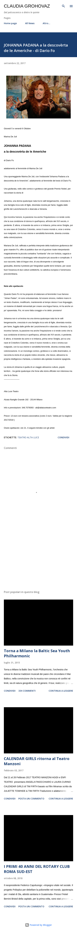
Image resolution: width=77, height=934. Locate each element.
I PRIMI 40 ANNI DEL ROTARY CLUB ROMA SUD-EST (37, 869)
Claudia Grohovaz (27, 6)
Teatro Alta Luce (28, 437)
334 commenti (27, 690)
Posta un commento (31, 798)
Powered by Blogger (38, 924)
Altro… (46, 23)
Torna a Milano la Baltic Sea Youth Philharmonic (37, 653)
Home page (10, 23)
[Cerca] (63, 6)
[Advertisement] (38, 557)
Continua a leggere (61, 690)
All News (29, 23)
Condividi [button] (63, 437)
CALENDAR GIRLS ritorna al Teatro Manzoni (36, 761)
